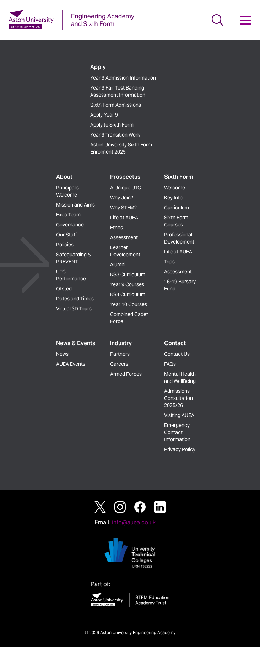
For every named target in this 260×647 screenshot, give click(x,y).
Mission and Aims (75, 205)
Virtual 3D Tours (74, 308)
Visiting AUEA (179, 415)
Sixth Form (178, 177)
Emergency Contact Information (177, 432)
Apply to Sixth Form (112, 125)
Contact (175, 343)
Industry (121, 343)
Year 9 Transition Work (115, 135)
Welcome (174, 188)
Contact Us (177, 354)
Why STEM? (123, 207)
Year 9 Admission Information (123, 78)
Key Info (173, 197)
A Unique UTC (125, 188)
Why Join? (121, 197)
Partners (120, 354)
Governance (70, 224)
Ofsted (64, 288)
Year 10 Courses (128, 304)
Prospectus (125, 177)
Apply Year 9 (104, 115)
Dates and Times (75, 298)
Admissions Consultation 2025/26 (178, 398)
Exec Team (68, 215)
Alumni (117, 264)
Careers (119, 364)
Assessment (124, 237)
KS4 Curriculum (127, 294)
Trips (169, 261)
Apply (98, 67)
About (64, 177)
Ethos (116, 227)
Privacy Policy (179, 449)
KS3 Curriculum (127, 274)
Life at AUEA (124, 217)
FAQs (170, 364)
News (62, 354)
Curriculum (176, 207)
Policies (65, 244)
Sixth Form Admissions (115, 105)
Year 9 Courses (127, 284)
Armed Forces (126, 374)
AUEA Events (70, 364)
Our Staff (66, 234)
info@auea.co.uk (134, 522)
